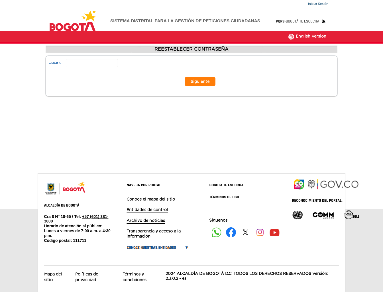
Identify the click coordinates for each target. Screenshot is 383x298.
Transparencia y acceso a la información (154, 239)
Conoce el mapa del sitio (151, 205)
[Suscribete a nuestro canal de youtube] (275, 238)
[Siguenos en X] (245, 238)
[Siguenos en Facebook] (216, 238)
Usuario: (55, 68)
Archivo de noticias (146, 226)
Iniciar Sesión (318, 4)
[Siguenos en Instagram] (260, 238)
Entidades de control (147, 215)
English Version (307, 42)
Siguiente (200, 87)
